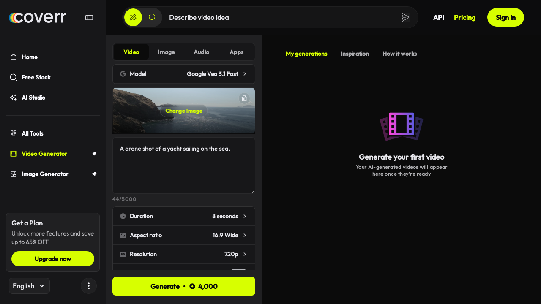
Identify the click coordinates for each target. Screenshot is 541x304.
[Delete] (244, 98)
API (438, 17)
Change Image (184, 110)
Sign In (506, 17)
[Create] (133, 17)
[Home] (37, 17)
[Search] (152, 17)
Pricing (464, 17)
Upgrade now (53, 259)
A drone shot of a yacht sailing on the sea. (183, 165)
